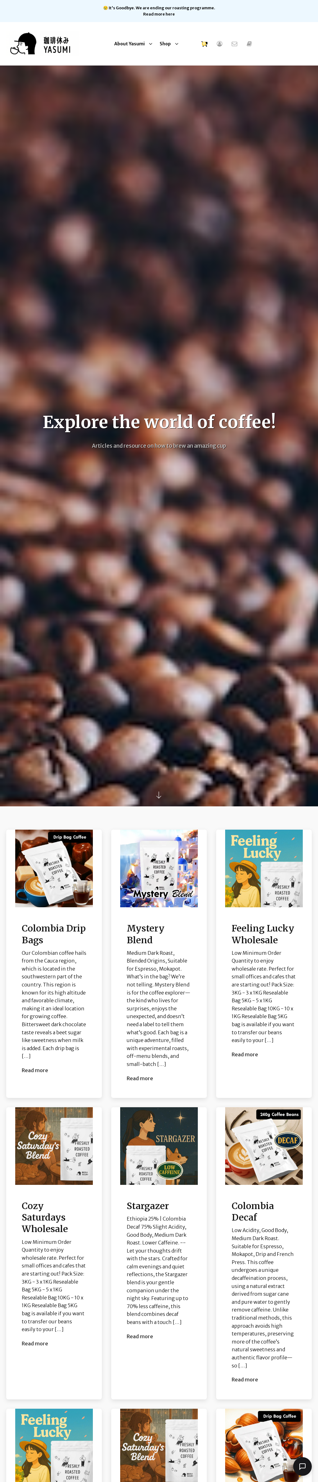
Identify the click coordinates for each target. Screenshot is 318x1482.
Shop (165, 44)
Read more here (159, 13)
